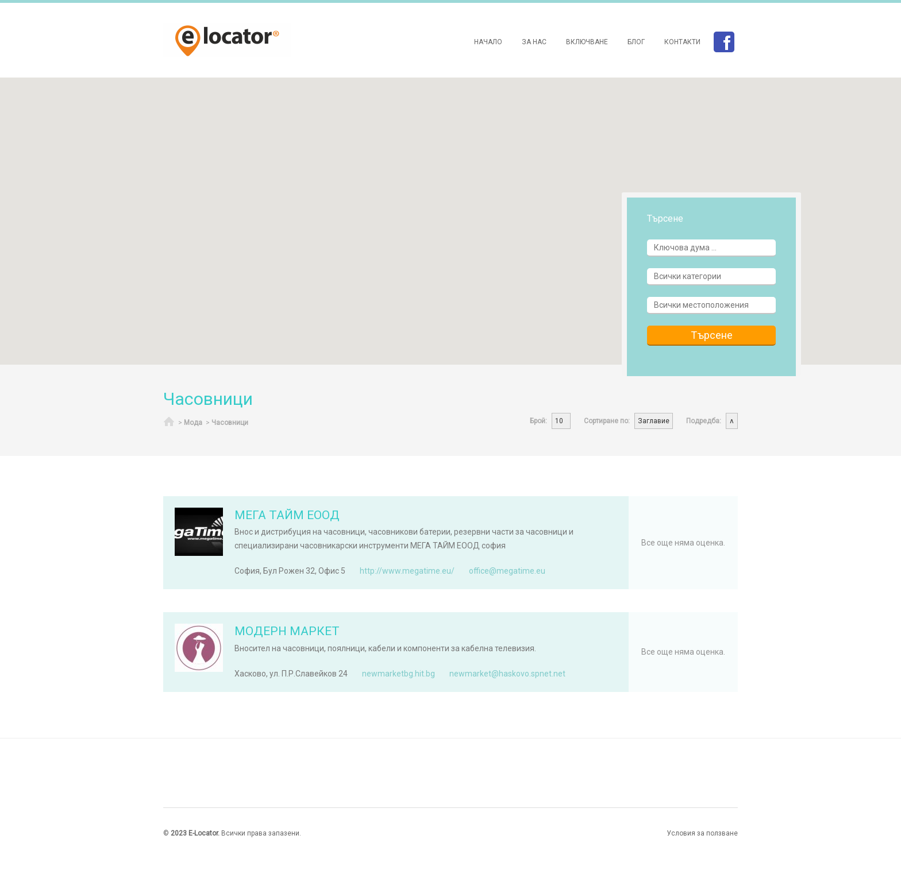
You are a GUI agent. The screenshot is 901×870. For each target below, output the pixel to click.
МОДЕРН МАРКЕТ (287, 631)
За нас (534, 42)
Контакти (682, 42)
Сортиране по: (607, 421)
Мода (193, 423)
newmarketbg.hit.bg (398, 673)
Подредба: (703, 421)
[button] (217, 98)
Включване (587, 42)
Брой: (538, 421)
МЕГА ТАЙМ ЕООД (287, 515)
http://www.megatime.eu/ (407, 570)
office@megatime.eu (507, 570)
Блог (636, 42)
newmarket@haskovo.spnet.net (507, 673)
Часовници (229, 423)
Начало (488, 42)
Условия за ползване (702, 833)
